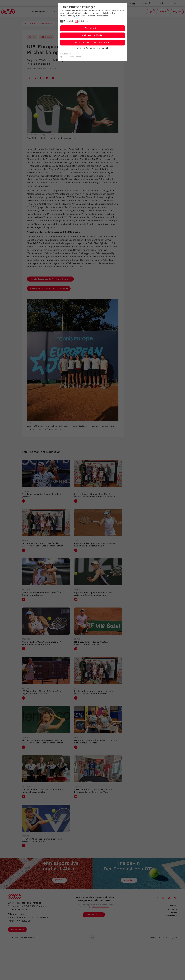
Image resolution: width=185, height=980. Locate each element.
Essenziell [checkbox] (68, 21)
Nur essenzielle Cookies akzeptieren (92, 42)
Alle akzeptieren (92, 28)
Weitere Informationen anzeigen (92, 48)
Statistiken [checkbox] (83, 21)
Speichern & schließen (92, 35)
